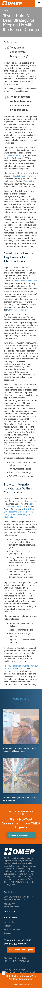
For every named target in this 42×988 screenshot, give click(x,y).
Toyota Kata (18, 176)
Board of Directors (12, 929)
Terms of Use (21, 958)
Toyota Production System (25, 281)
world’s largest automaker (18, 310)
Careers (7, 933)
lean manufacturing (15, 155)
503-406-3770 (10, 904)
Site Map (8, 958)
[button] (39, 3)
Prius (9, 299)
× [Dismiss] (3, 973)
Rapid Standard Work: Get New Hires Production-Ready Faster (19, 749)
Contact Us (24, 961)
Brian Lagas (12, 42)
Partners (8, 926)
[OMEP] (12, 3)
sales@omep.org (11, 907)
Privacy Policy (10, 961)
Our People (9, 922)
